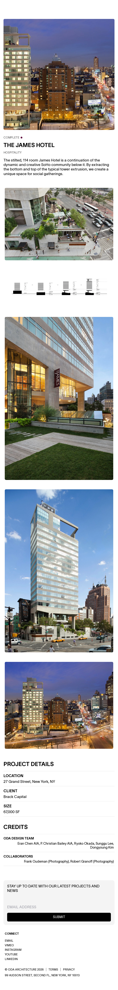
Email (9, 940)
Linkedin (11, 959)
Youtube (11, 954)
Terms (53, 969)
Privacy (69, 969)
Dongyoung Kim (102, 847)
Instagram (13, 949)
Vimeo (9, 945)
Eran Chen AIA (28, 843)
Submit (59, 917)
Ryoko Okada (84, 843)
